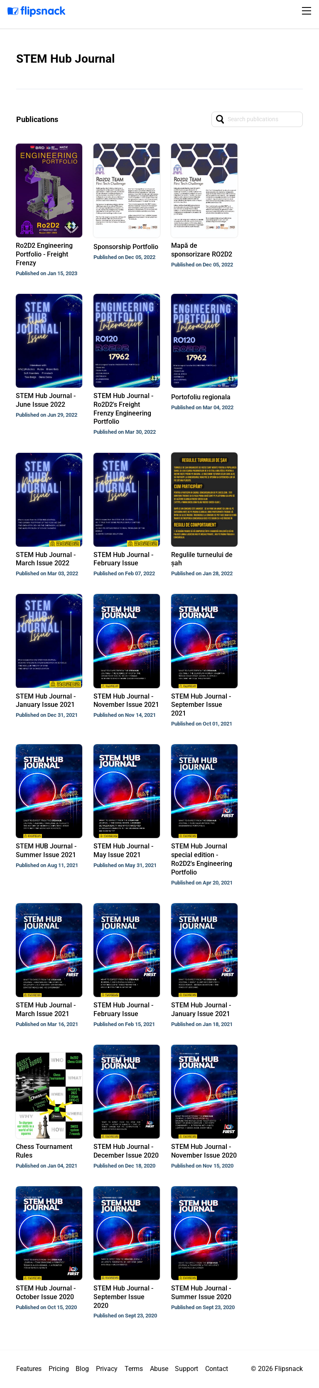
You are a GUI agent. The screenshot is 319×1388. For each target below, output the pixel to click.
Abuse (159, 1369)
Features (29, 1369)
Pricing (59, 1369)
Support (186, 1369)
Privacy (107, 1369)
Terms (134, 1369)
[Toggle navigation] (308, 10)
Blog (82, 1369)
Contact (216, 1369)
